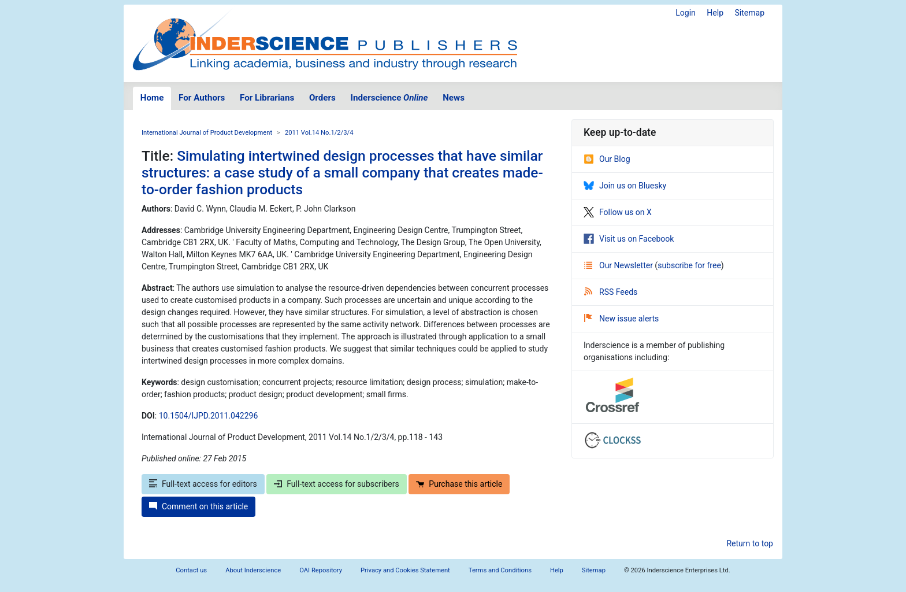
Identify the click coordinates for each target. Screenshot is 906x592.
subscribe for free (689, 265)
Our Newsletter (619, 265)
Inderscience (389, 97)
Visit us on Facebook (629, 238)
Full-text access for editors (203, 484)
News (454, 97)
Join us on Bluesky (625, 185)
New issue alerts (621, 318)
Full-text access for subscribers (336, 484)
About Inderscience (253, 570)
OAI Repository (320, 570)
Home (152, 97)
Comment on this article (198, 506)
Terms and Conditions (500, 570)
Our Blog (607, 159)
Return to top (749, 543)
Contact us (191, 570)
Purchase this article (459, 484)
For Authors (202, 97)
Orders (322, 97)
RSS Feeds (610, 292)
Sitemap (749, 12)
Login (685, 12)
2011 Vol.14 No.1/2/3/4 (319, 132)
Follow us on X (618, 212)
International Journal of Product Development (207, 132)
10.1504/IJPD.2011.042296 (208, 415)
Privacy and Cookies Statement (405, 570)
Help (715, 12)
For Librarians (267, 97)
